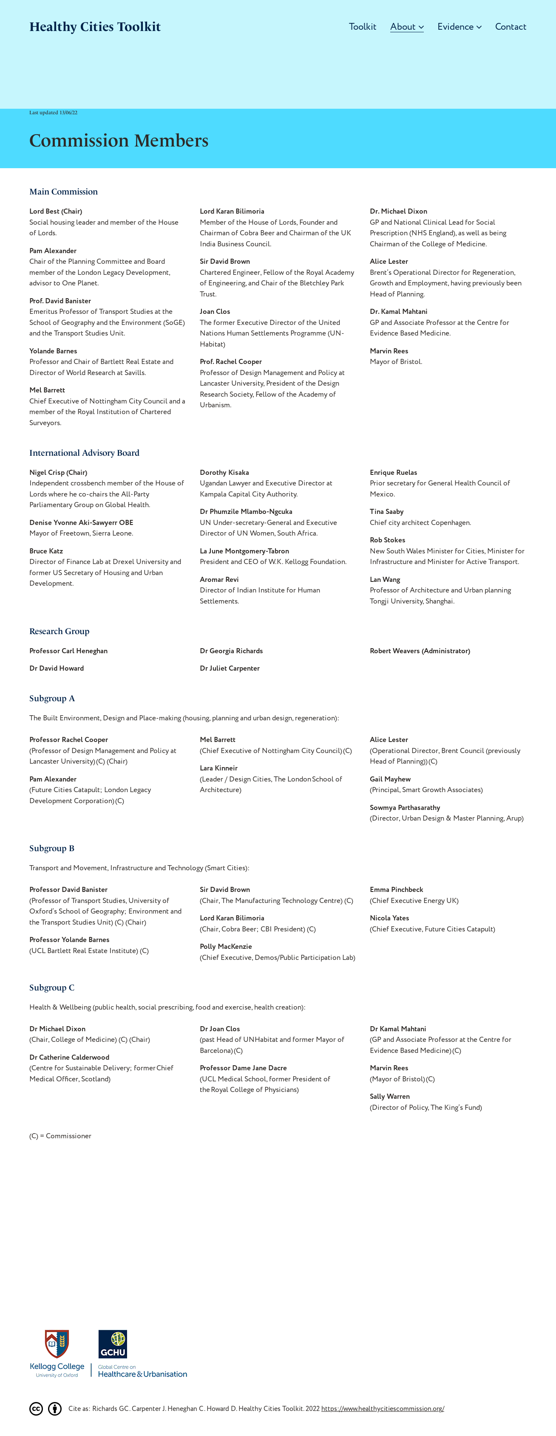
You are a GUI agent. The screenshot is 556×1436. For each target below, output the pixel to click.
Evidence (459, 27)
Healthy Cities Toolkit (95, 26)
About (407, 27)
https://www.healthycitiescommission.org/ (382, 1408)
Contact (511, 27)
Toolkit (363, 27)
